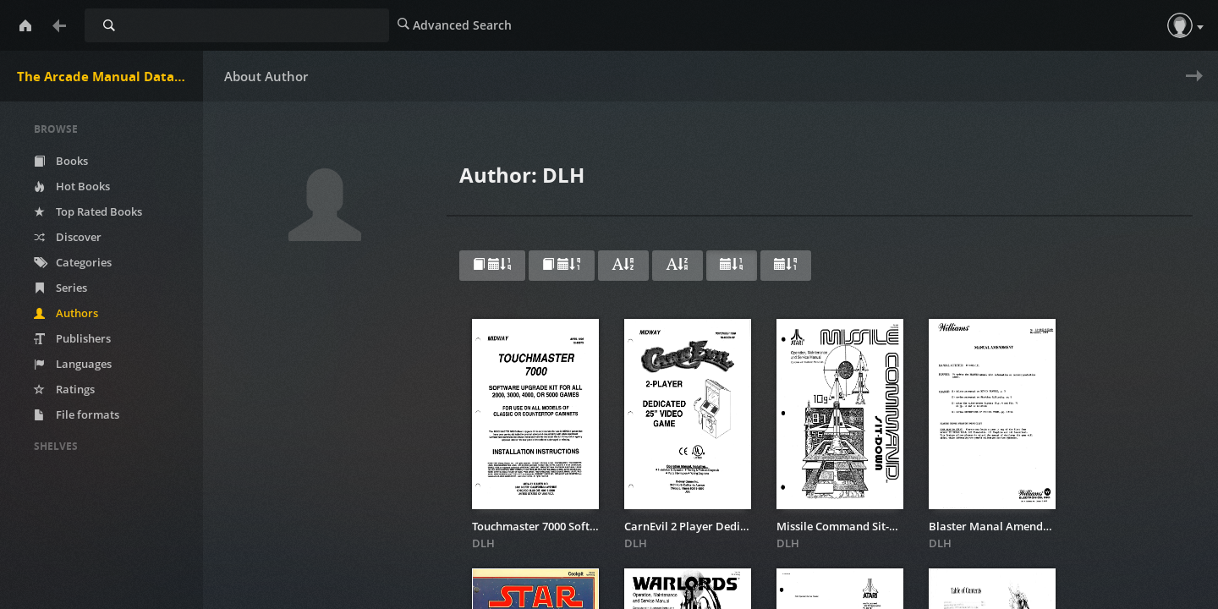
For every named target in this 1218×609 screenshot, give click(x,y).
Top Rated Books (88, 211)
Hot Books (72, 186)
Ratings (64, 389)
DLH (483, 543)
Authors (66, 313)
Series (60, 287)
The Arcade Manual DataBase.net (110, 76)
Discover (68, 236)
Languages (73, 363)
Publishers (72, 338)
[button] (1180, 25)
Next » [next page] (1190, 87)
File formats (76, 414)
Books (61, 160)
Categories (73, 262)
